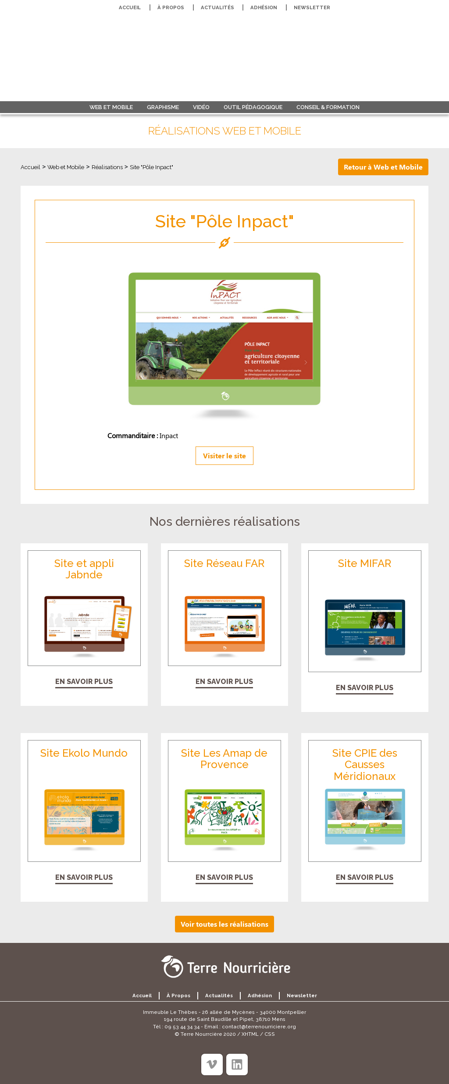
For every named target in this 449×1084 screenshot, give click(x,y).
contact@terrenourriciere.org (259, 1027)
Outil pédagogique (253, 107)
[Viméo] (212, 1064)
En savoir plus (84, 681)
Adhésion (263, 7)
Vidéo (201, 107)
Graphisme (163, 107)
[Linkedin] (236, 1064)
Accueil (130, 7)
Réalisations (107, 167)
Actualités (217, 7)
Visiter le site (224, 455)
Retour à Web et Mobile (383, 166)
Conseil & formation (328, 107)
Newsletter (312, 7)
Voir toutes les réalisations (224, 923)
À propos (170, 7)
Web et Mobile (111, 107)
